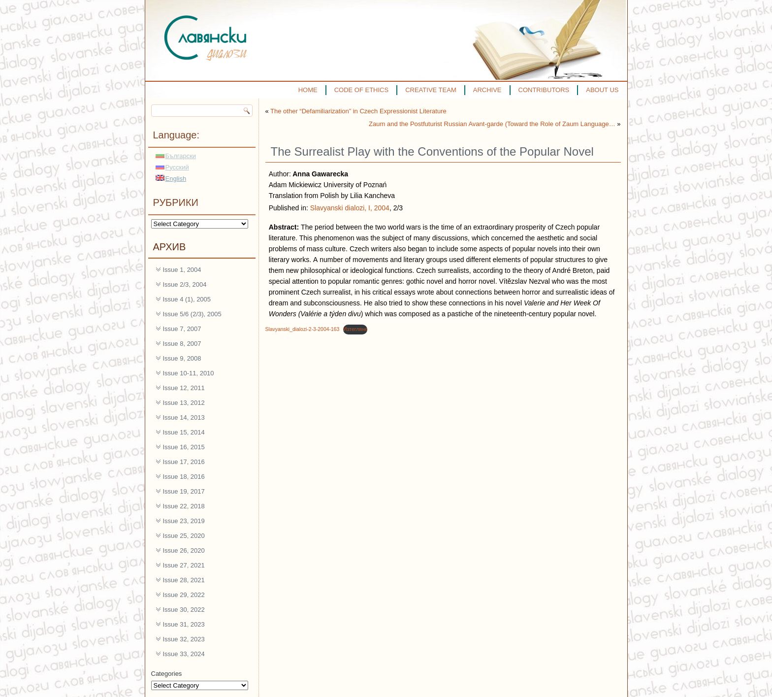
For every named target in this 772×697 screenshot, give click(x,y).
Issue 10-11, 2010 (188, 373)
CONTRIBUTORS (544, 90)
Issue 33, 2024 (184, 654)
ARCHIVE (487, 90)
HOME (308, 90)
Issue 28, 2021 (184, 580)
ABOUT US (602, 90)
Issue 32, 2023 (184, 639)
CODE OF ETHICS (361, 90)
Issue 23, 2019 (184, 521)
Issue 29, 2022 (184, 594)
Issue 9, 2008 (182, 358)
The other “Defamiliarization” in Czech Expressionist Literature (358, 111)
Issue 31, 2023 (184, 624)
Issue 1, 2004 (182, 269)
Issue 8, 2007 (182, 343)
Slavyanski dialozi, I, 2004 (349, 208)
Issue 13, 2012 (184, 402)
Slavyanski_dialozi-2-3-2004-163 (302, 329)
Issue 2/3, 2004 (185, 284)
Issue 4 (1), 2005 (187, 299)
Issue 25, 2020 (184, 535)
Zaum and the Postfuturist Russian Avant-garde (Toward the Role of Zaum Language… (492, 124)
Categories (166, 673)
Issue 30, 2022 (184, 609)
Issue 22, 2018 (184, 506)
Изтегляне (355, 329)
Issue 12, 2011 (184, 388)
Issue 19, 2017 (184, 491)
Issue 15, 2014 (184, 432)
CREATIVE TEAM (430, 90)
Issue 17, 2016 (184, 461)
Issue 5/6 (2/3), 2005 (192, 314)
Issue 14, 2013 (184, 417)
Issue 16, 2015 (184, 447)
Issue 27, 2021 (184, 565)
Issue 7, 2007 (182, 328)
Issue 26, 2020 (184, 550)
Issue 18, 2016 (184, 476)
